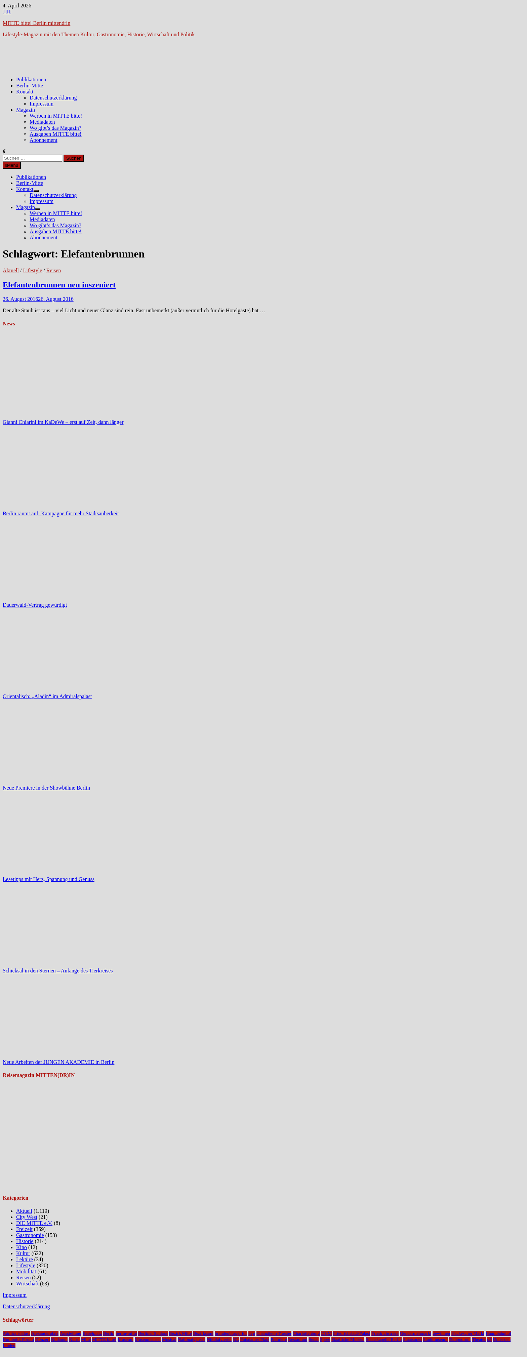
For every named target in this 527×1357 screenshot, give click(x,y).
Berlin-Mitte (29, 85)
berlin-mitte (126, 1333)
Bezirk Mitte (180, 1333)
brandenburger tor (231, 1333)
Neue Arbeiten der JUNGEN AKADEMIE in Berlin (58, 1062)
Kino (21, 1247)
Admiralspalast (16, 1333)
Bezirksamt (203, 1333)
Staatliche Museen (347, 1339)
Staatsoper (412, 1339)
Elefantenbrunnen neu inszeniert (59, 284)
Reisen (53, 270)
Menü (11, 165)
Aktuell (11, 270)
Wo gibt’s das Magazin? (55, 128)
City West (26, 1217)
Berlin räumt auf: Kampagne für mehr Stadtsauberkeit (61, 513)
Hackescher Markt (467, 1333)
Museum (125, 1339)
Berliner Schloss (153, 1333)
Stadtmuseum (435, 1339)
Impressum (41, 104)
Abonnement (43, 140)
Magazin (25, 110)
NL (236, 1339)
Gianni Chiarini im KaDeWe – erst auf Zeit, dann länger (63, 422)
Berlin (108, 1333)
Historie (25, 1241)
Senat (314, 1339)
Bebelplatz (92, 1333)
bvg (251, 1333)
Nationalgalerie (191, 1339)
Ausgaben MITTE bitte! (56, 134)
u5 (489, 1339)
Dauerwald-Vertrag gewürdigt (35, 605)
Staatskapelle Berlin (384, 1339)
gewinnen (441, 1333)
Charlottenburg (306, 1333)
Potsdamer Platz (254, 1339)
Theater (479, 1339)
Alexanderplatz (44, 1333)
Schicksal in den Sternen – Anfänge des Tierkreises (58, 970)
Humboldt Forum (18, 1339)
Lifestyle (32, 270)
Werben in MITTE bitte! (56, 116)
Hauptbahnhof (498, 1333)
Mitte (86, 1339)
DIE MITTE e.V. (34, 1223)
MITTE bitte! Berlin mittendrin (36, 23)
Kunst (74, 1339)
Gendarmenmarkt (415, 1333)
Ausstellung (70, 1333)
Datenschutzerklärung (53, 98)
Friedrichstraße (385, 1333)
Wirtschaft (27, 1283)
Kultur (23, 1253)
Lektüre (24, 1259)
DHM (326, 1333)
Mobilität (26, 1271)
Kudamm (59, 1339)
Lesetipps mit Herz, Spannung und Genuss (48, 879)
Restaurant (297, 1339)
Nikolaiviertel (219, 1339)
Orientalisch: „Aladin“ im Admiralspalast (47, 696)
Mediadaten (42, 122)
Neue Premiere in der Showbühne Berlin (46, 788)
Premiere (279, 1339)
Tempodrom (460, 1339)
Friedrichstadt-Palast (351, 1333)
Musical (169, 1339)
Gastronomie (30, 1235)
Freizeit (24, 1229)
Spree (325, 1339)
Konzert (42, 1339)
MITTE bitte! (104, 1339)
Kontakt (25, 91)
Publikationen (31, 79)
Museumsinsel (148, 1339)
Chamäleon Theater (273, 1333)
